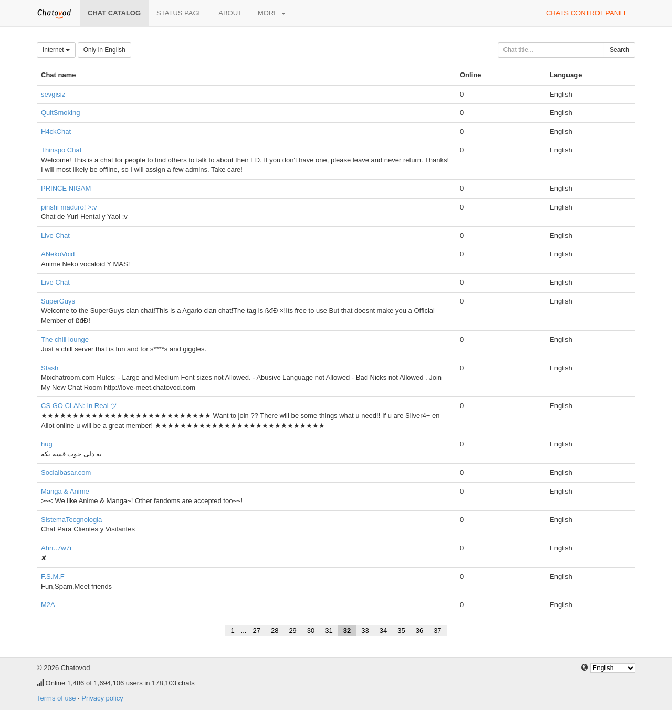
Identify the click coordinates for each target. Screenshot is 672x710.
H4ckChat (56, 131)
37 (437, 630)
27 (256, 630)
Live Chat (55, 235)
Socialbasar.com (66, 472)
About (230, 13)
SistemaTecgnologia (71, 520)
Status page (179, 13)
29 (292, 630)
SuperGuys (58, 301)
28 (274, 630)
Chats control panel (586, 13)
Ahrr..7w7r (56, 548)
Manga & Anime (65, 491)
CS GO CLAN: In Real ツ (79, 406)
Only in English (104, 50)
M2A (48, 605)
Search (619, 50)
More (272, 13)
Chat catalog (114, 13)
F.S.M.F (53, 576)
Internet (56, 50)
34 (383, 630)
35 (401, 630)
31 (328, 630)
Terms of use (56, 698)
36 (419, 630)
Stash (49, 368)
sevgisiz (53, 94)
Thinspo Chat (61, 150)
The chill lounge (65, 339)
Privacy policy (102, 698)
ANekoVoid (58, 254)
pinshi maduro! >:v (69, 207)
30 (310, 630)
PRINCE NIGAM (66, 188)
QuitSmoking (60, 113)
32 (347, 630)
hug (46, 444)
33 (365, 630)
